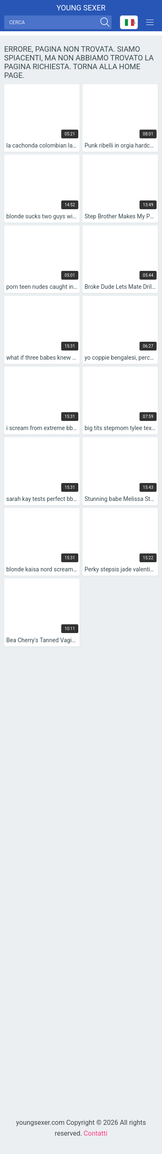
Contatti (95, 1133)
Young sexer (81, 7)
